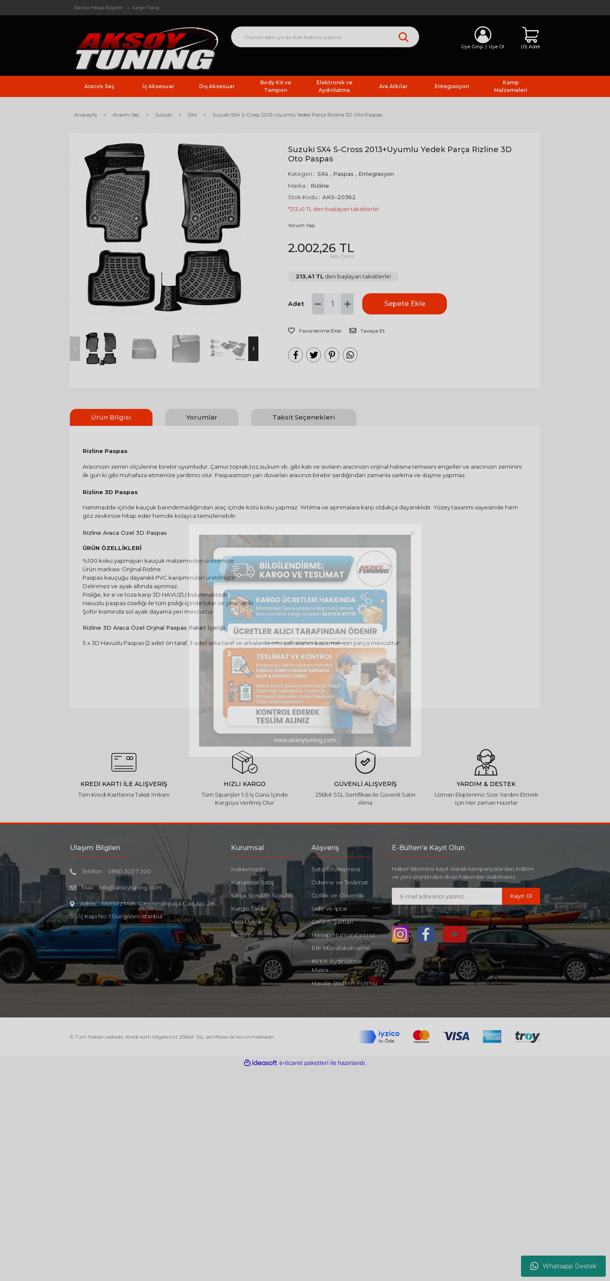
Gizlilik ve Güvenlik (337, 895)
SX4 (322, 173)
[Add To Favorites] (314, 331)
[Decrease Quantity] (318, 303)
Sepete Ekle (404, 304)
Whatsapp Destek (563, 1266)
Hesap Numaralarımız (343, 935)
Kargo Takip (145, 8)
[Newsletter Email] (447, 896)
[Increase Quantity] (347, 303)
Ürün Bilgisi (111, 417)
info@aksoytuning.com (130, 887)
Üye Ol (496, 47)
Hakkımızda (248, 869)
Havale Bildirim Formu (344, 983)
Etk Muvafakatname (340, 948)
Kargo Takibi (249, 908)
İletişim (241, 935)
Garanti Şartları (332, 921)
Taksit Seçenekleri (303, 417)
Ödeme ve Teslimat (339, 882)
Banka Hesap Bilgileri (98, 8)
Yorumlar (201, 417)
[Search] (325, 36)
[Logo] (144, 48)
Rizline (320, 185)
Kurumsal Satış (252, 882)
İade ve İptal (329, 908)
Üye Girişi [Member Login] (472, 47)
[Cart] (530, 38)
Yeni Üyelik (246, 921)
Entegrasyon (376, 173)
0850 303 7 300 (129, 871)
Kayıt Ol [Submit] (521, 895)
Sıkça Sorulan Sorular (262, 895)
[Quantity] (332, 303)
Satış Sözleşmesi (335, 869)
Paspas (343, 173)
